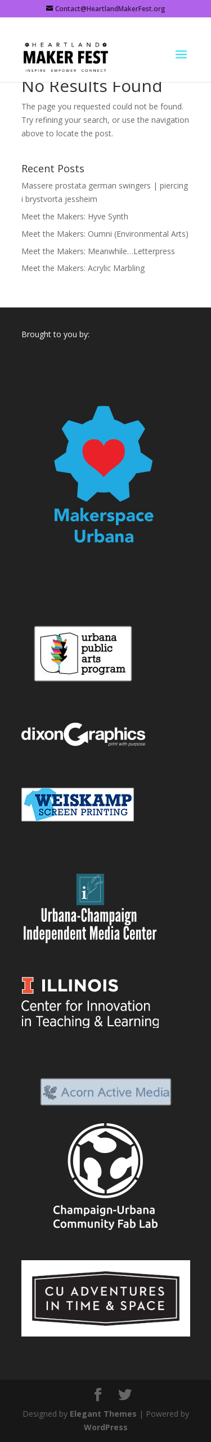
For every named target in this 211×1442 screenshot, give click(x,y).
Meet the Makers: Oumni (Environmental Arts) (104, 233)
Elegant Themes (103, 1413)
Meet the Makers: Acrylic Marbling (83, 268)
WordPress (106, 1427)
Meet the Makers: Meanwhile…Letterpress (98, 251)
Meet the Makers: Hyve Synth (74, 216)
